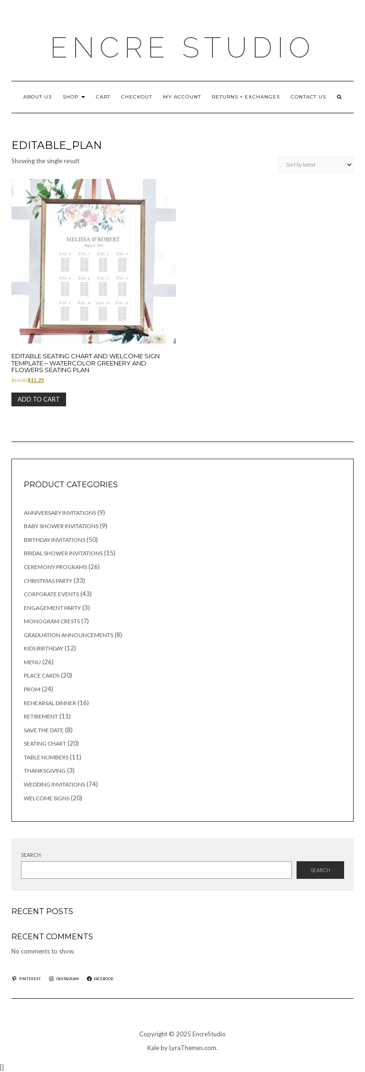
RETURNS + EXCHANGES (246, 97)
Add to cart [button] (39, 399)
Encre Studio (182, 47)
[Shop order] (316, 165)
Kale (153, 1048)
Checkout (136, 97)
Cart (103, 97)
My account (182, 97)
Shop (74, 97)
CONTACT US (308, 97)
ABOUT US (37, 97)
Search (31, 855)
